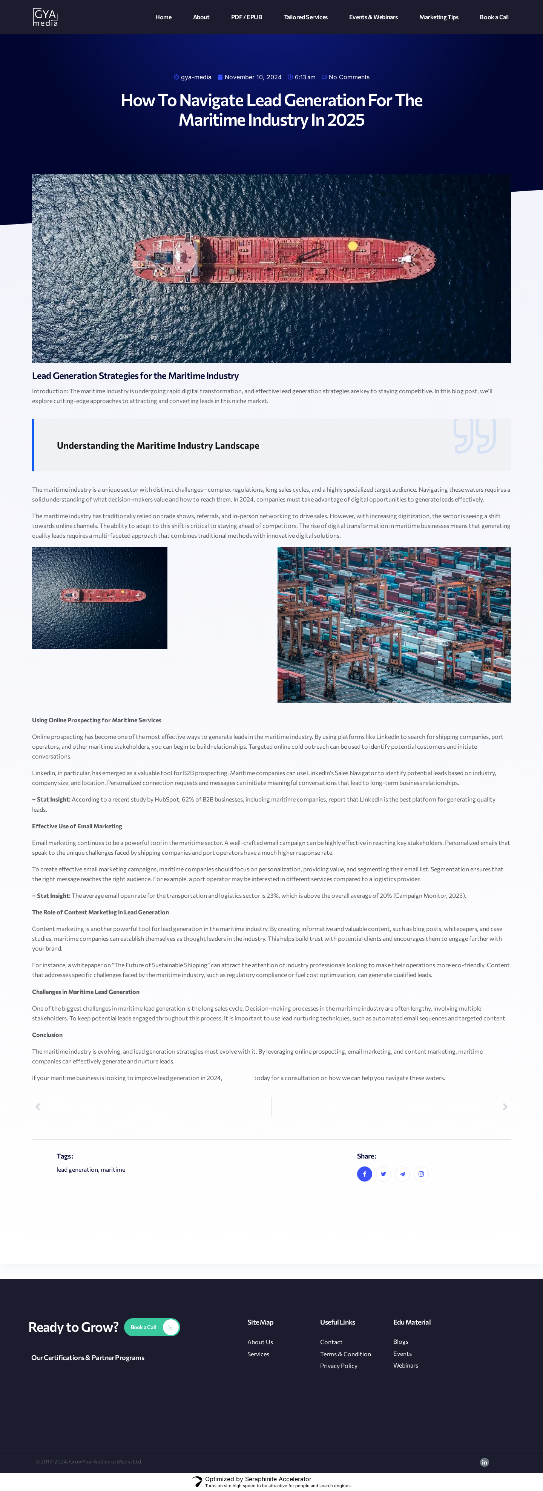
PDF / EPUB (246, 16)
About (201, 16)
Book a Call (494, 16)
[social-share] (364, 1174)
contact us (238, 1078)
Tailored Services (306, 16)
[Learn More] (152, 1327)
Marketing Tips (438, 16)
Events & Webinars (373, 16)
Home (163, 16)
